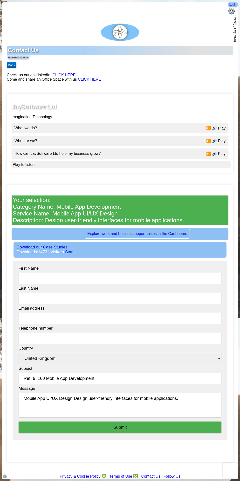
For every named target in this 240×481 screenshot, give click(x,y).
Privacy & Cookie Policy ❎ (84, 476)
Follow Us (172, 476)
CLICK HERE (63, 75)
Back (11, 65)
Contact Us (150, 476)
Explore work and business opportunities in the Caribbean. (140, 234)
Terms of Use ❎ (124, 476)
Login (232, 4)
